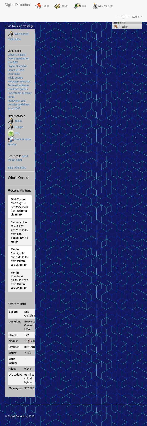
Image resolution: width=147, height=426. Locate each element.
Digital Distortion (17, 5)
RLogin (19, 126)
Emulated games (18, 89)
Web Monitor (102, 6)
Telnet (18, 120)
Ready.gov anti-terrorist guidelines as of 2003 (19, 104)
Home (42, 6)
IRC (17, 133)
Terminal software (18, 85)
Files (80, 6)
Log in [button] (137, 16)
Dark (122, 16)
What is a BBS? (17, 54)
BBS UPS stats (17, 167)
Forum (61, 6)
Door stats (14, 73)
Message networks (19, 81)
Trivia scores (15, 77)
